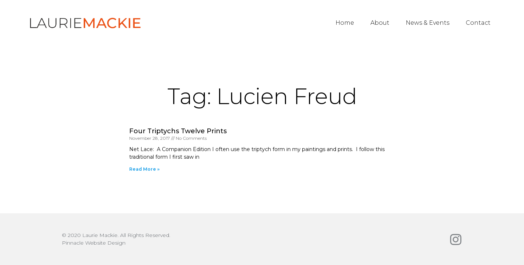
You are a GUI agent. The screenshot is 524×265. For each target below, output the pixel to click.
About (379, 22)
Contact (478, 22)
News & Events (427, 22)
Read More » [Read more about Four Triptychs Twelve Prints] (144, 169)
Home (345, 22)
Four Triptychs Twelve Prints (178, 131)
